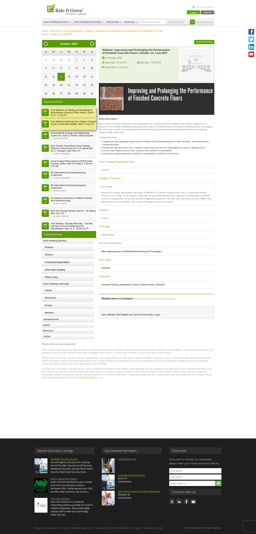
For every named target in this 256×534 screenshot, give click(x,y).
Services (49, 254)
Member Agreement (82, 528)
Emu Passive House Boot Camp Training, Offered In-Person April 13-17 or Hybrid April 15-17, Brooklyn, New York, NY (72, 148)
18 (46, 85)
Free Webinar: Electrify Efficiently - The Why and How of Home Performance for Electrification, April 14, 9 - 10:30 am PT (72, 226)
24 (92, 85)
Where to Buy (51, 277)
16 (84, 76)
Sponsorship (112, 21)
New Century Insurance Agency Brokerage (139, 491)
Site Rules (136, 528)
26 (53, 93)
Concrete (105, 268)
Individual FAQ (120, 528)
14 (69, 76)
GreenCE (160, 284)
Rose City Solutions (60, 498)
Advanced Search (204, 21)
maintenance (125, 284)
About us (39, 528)
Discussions (50, 298)
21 (69, 85)
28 (53, 60)
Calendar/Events (74, 31)
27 (46, 60)
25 (46, 93)
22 (76, 85)
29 (61, 60)
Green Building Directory (55, 21)
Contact (46, 336)
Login (193, 12)
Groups (48, 305)
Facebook (251, 32)
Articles (48, 290)
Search (46, 325)
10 (92, 68)
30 (69, 60)
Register (208, 12)
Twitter (251, 39)
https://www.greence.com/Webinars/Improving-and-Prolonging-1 (131, 251)
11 (46, 76)
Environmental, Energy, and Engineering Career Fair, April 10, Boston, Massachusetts (72, 134)
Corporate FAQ (102, 528)
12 (53, 76)
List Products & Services (204, 7)
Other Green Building (55, 270)
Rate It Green (196, 527)
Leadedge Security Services (64, 459)
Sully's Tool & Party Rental (64, 478)
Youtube (251, 54)
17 (92, 76)
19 (53, 85)
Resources (130, 21)
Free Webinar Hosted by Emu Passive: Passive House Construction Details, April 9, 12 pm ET (73, 122)
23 (84, 85)
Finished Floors (147, 284)
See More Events (204, 42)
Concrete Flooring (109, 284)
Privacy (65, 528)
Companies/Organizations (57, 262)
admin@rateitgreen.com (91, 377)
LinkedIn (251, 47)
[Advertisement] (128, 407)
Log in (157, 314)
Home (45, 31)
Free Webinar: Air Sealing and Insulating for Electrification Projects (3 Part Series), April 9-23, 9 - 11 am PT (72, 112)
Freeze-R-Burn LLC (127, 459)
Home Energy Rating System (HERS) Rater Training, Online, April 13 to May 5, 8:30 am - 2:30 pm (72, 163)
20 (61, 85)
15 (76, 76)
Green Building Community (87, 21)
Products (49, 247)
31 (92, 93)
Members (49, 312)
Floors (136, 284)
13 (61, 76)
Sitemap (147, 528)
